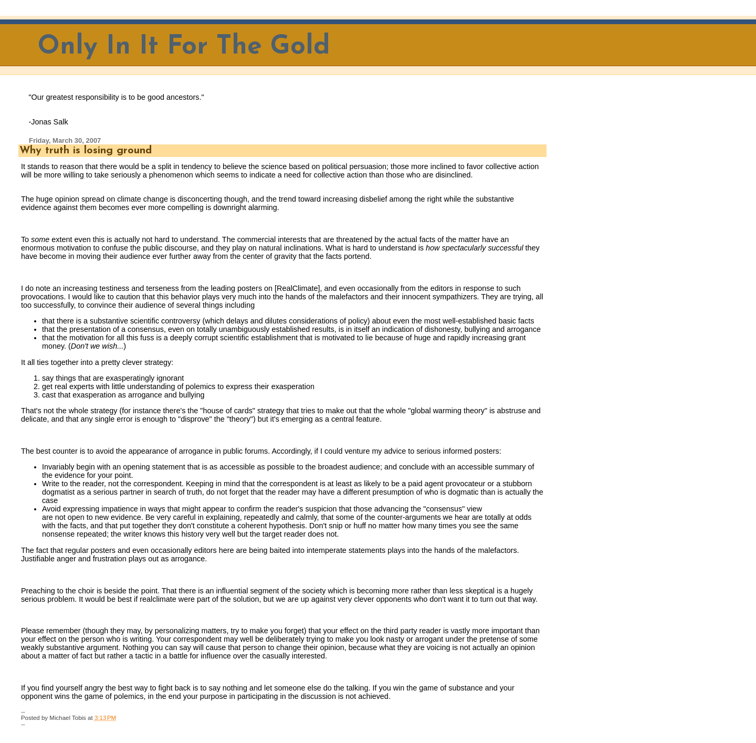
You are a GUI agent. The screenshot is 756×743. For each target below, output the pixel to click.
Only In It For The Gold (184, 47)
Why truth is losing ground (85, 150)
